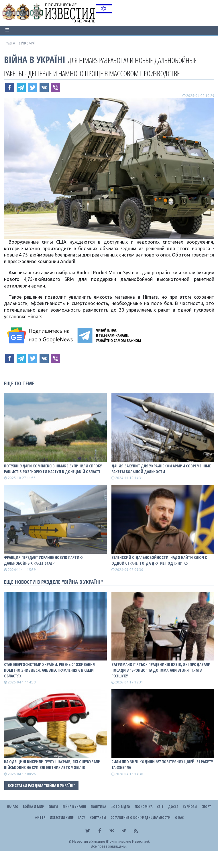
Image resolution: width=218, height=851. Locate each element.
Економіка (143, 806)
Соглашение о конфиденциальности (140, 817)
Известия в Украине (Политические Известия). (111, 841)
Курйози (190, 806)
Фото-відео (120, 806)
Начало (12, 806)
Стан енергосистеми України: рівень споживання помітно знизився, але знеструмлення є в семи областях (49, 670)
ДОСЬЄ (173, 806)
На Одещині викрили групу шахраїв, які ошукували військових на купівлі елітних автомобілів (52, 764)
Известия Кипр (62, 817)
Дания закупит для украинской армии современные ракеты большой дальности (161, 468)
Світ (160, 806)
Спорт (206, 806)
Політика (98, 806)
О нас (179, 817)
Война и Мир (33, 806)
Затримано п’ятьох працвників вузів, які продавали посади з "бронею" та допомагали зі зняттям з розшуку (161, 670)
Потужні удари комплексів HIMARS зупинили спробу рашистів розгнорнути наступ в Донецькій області (53, 468)
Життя (40, 817)
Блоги (53, 806)
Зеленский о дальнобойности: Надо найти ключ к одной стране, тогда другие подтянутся (159, 560)
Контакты (98, 817)
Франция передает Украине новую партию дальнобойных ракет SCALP (43, 560)
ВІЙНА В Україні (34, 59)
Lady (81, 817)
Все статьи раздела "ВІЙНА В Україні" (41, 785)
